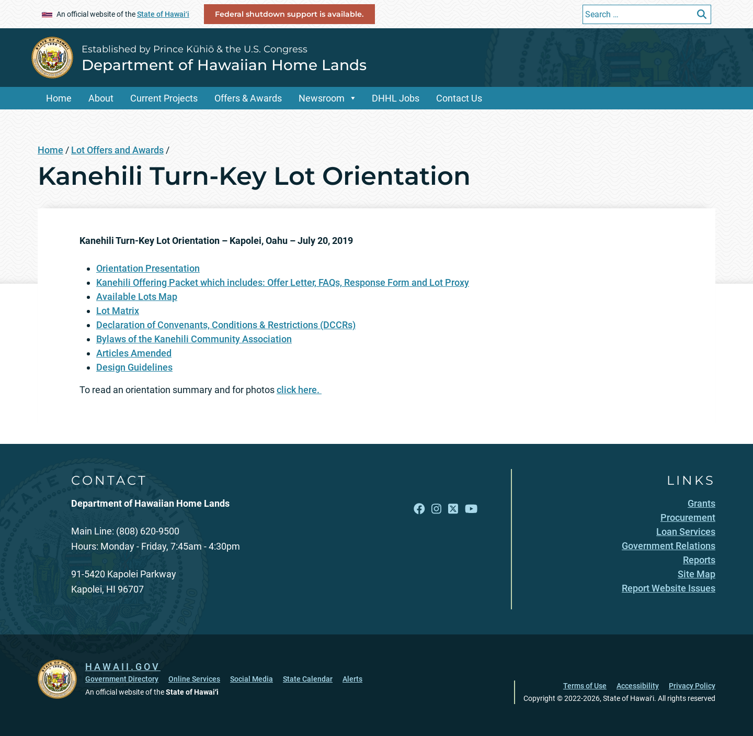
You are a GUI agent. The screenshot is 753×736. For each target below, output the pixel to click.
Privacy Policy (692, 686)
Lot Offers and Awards (117, 149)
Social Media (251, 679)
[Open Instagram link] (436, 508)
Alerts (352, 679)
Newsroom (322, 98)
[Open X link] (453, 508)
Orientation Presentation (148, 268)
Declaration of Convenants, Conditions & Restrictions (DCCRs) (226, 324)
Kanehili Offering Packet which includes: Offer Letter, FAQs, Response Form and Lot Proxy (282, 282)
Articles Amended (134, 353)
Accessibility (638, 686)
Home (59, 98)
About (100, 98)
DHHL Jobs (395, 98)
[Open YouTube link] (471, 508)
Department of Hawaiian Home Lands (224, 65)
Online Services (194, 679)
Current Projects (164, 98)
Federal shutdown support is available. (289, 14)
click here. (299, 389)
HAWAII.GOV (123, 666)
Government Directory (121, 679)
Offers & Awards (248, 98)
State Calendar (308, 679)
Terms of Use (585, 686)
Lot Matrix (117, 310)
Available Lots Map (136, 296)
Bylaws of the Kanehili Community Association (194, 338)
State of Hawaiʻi (163, 14)
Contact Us (459, 98)
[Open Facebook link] (419, 508)
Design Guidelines (134, 367)
